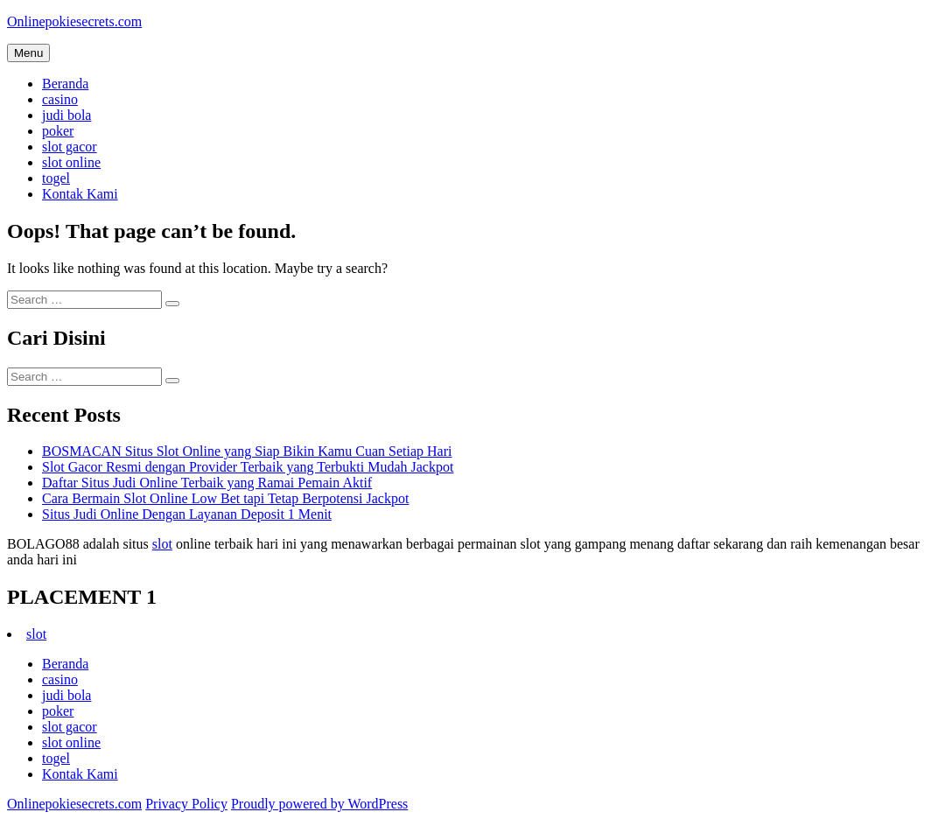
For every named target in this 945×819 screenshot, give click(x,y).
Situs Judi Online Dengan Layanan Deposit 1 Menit (187, 514)
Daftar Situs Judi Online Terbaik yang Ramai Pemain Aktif (207, 482)
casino (60, 99)
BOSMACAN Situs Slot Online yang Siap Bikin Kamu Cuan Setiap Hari (247, 451)
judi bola (66, 115)
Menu (28, 53)
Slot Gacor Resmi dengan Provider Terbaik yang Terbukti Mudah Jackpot (247, 466)
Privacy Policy (186, 803)
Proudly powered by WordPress (319, 803)
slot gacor (69, 146)
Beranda (65, 83)
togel (56, 178)
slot (162, 543)
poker (58, 130)
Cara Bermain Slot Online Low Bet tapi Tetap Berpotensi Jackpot (225, 498)
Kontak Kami (80, 193)
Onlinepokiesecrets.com (74, 21)
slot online (71, 162)
